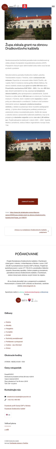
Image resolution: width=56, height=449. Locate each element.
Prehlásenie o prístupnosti (14, 341)
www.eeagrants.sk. (29, 286)
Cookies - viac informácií (14, 345)
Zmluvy (8, 348)
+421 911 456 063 (13, 400)
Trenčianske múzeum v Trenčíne (19, 443)
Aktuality (8, 325)
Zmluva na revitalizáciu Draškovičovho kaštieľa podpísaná (31, 231)
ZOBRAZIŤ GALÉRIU (28, 201)
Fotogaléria (9, 328)
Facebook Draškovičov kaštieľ (15, 409)
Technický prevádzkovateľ (14, 338)
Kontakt (8, 335)
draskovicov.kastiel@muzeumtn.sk (19, 397)
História (8, 322)
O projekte (9, 332)
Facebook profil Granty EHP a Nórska (17, 406)
